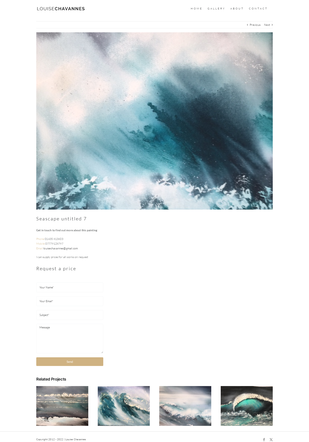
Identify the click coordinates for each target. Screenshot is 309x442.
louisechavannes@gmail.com (60, 248)
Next (267, 24)
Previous (255, 24)
